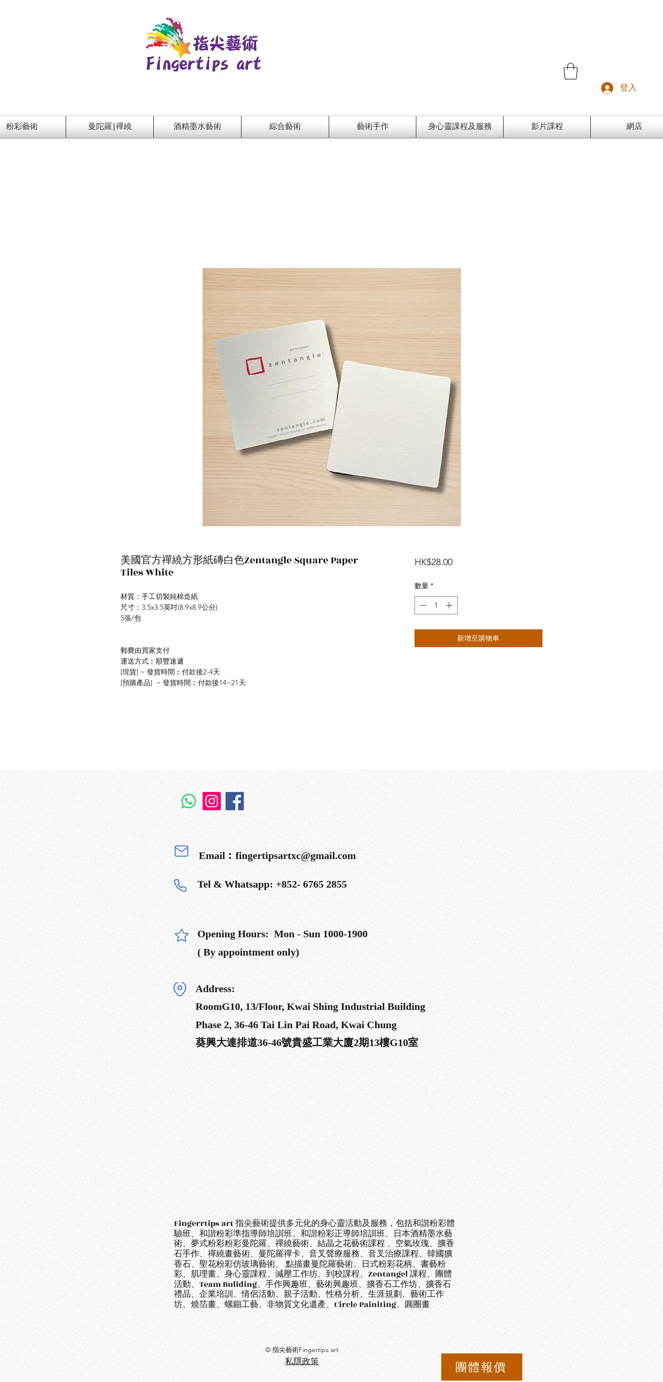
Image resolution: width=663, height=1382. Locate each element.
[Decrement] (422, 605)
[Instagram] (212, 801)
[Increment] (450, 605)
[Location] (180, 989)
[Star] (181, 935)
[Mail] (181, 851)
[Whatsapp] (189, 801)
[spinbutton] (436, 605)
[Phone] (180, 885)
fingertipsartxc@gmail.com (295, 855)
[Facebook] (235, 801)
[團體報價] (481, 1367)
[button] (571, 71)
